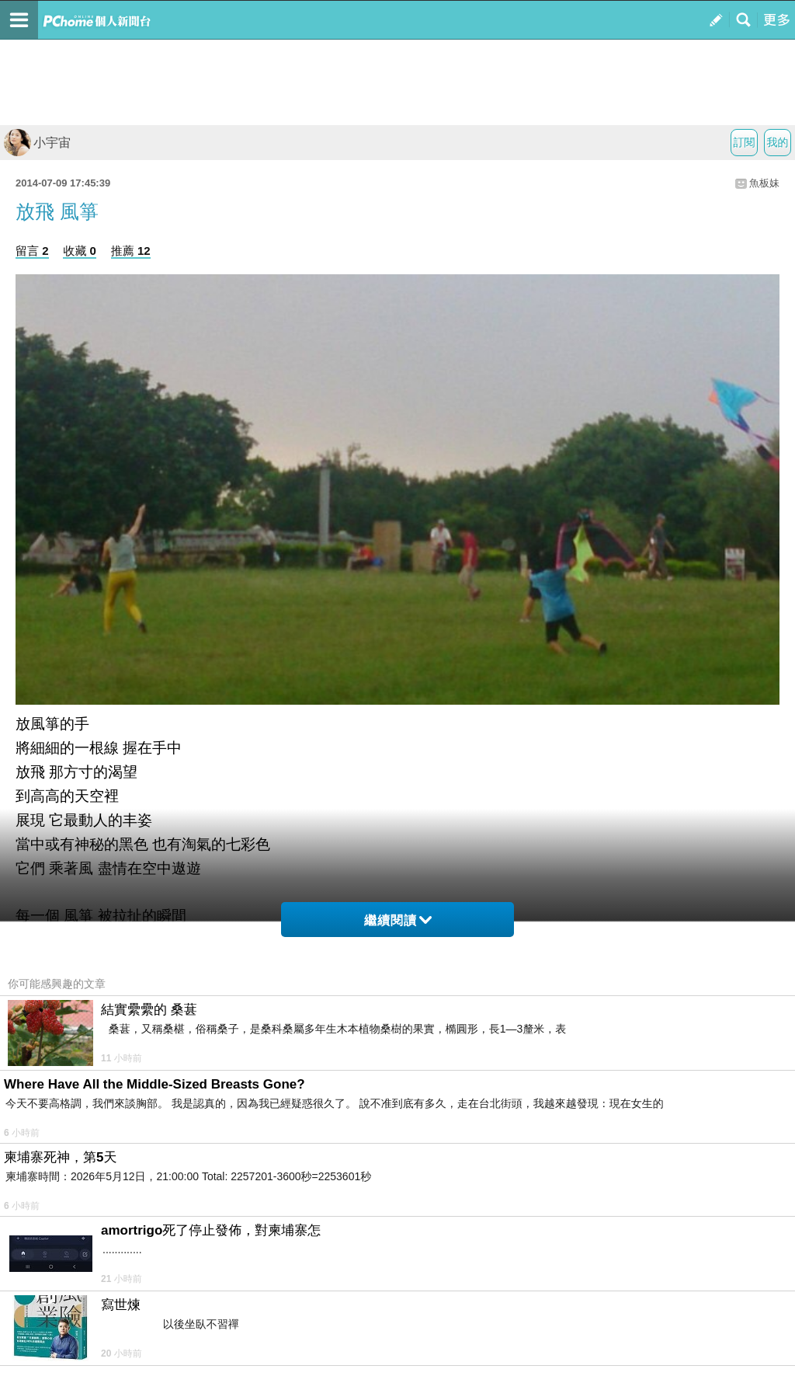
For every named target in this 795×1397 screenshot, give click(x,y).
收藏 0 (79, 250)
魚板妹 (764, 183)
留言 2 (32, 250)
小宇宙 (37, 142)
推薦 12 (131, 250)
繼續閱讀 (398, 920)
